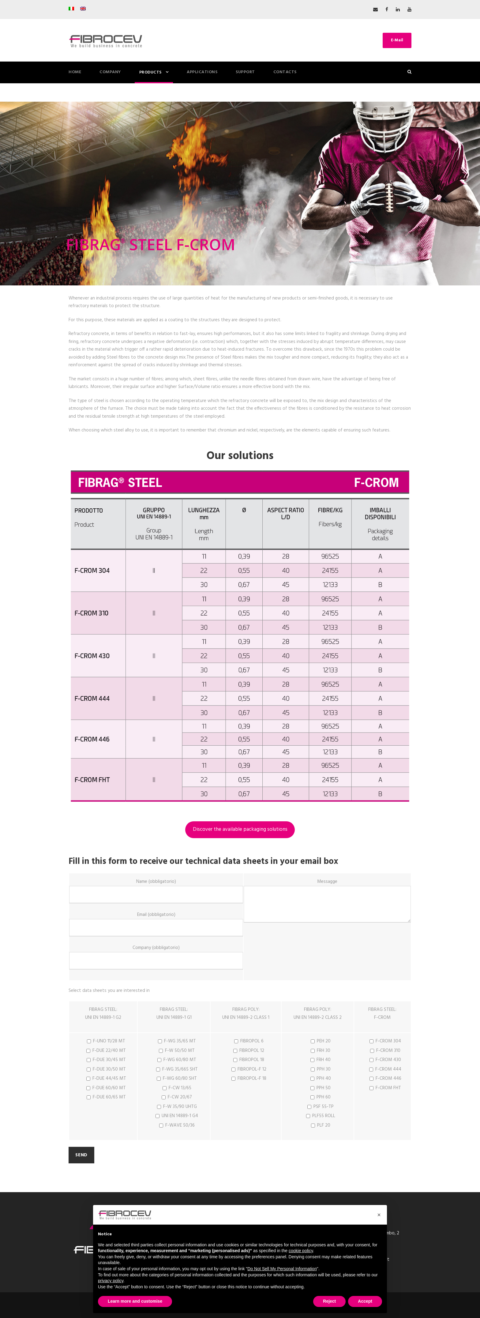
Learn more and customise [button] (135, 1301)
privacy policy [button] (110, 1280)
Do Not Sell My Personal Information (282, 1268)
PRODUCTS (150, 72)
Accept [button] (365, 1301)
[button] (379, 1215)
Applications (202, 72)
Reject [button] (329, 1301)
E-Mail (397, 40)
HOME (75, 72)
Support (245, 72)
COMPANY (110, 72)
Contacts (285, 72)
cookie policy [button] (301, 1250)
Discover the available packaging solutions (240, 829)
